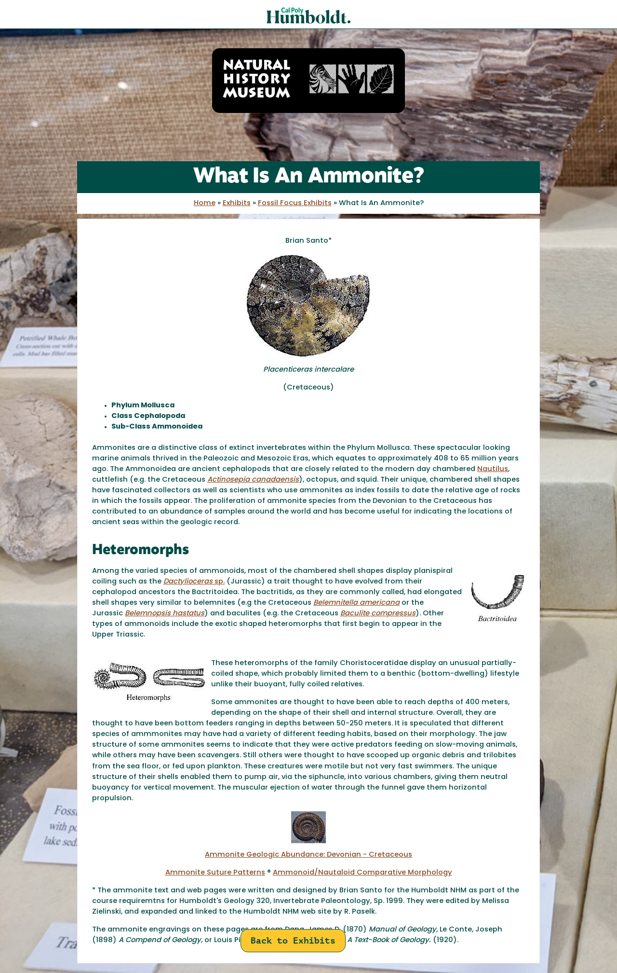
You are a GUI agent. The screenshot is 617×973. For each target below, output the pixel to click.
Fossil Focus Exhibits (295, 203)
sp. (194, 581)
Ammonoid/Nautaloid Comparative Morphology (362, 872)
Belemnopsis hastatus (164, 613)
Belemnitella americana (356, 603)
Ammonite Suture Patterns (215, 872)
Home (204, 203)
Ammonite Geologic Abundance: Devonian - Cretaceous (308, 855)
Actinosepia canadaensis (253, 480)
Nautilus (492, 469)
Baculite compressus (378, 613)
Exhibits (237, 203)
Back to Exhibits (293, 940)
